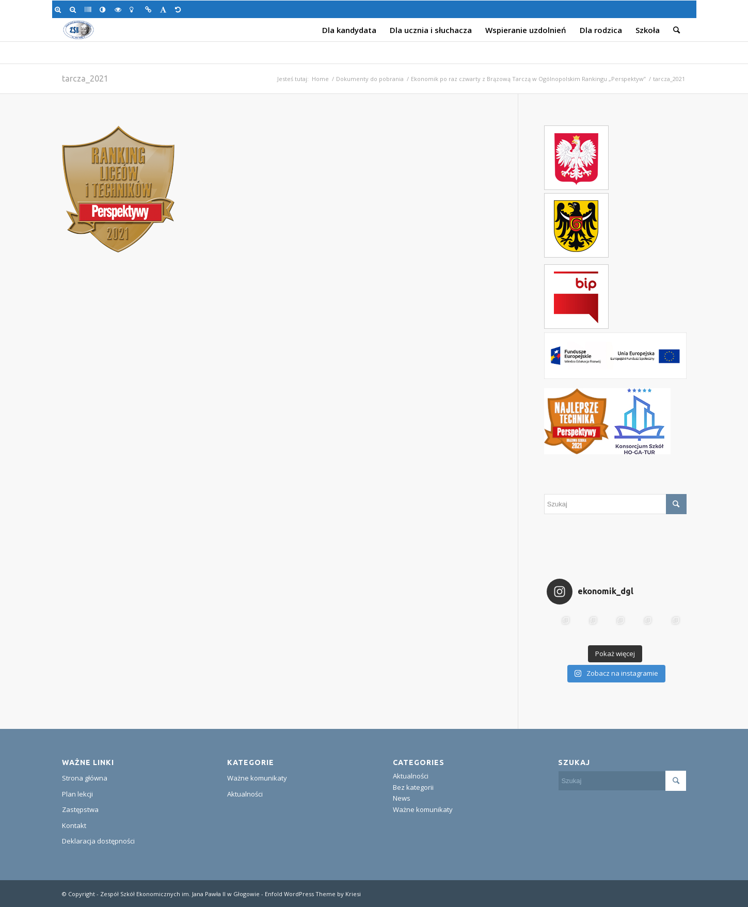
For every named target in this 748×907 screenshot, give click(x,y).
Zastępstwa (80, 809)
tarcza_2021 (85, 78)
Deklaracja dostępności (98, 841)
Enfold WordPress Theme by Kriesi (313, 894)
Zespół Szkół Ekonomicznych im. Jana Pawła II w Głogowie (180, 894)
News (401, 798)
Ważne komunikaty (257, 778)
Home (320, 79)
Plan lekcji (77, 794)
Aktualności (245, 794)
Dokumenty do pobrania (370, 79)
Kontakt (74, 825)
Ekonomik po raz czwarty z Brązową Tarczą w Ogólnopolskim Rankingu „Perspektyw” (528, 79)
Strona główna (84, 778)
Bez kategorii (413, 787)
